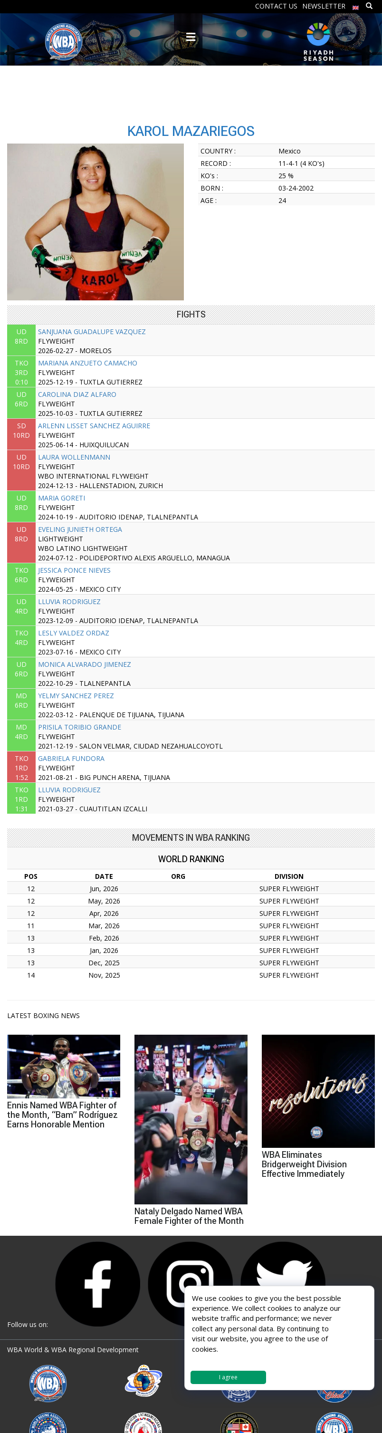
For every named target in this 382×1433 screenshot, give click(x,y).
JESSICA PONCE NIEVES (74, 570)
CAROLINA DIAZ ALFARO (77, 394)
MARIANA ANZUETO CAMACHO (87, 362)
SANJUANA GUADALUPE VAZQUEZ (92, 331)
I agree (228, 1377)
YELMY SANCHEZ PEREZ (76, 695)
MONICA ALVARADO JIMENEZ (84, 664)
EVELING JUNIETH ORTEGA (80, 529)
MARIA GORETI (61, 497)
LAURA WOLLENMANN (74, 457)
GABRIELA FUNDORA (71, 758)
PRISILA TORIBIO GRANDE (79, 726)
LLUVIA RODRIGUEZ (69, 601)
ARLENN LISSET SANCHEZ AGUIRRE (94, 425)
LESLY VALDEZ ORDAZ (73, 632)
